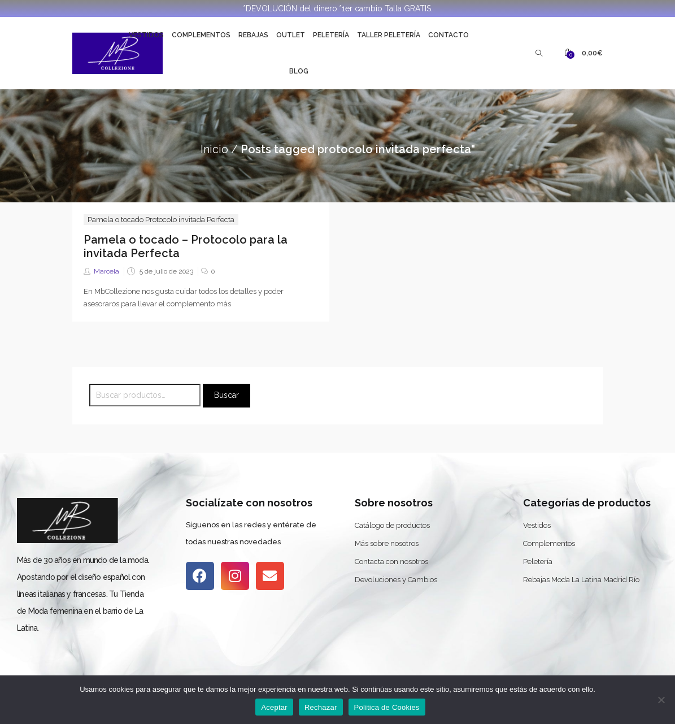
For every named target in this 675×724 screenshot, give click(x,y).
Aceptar (274, 707)
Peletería (331, 35)
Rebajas (253, 35)
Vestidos (146, 35)
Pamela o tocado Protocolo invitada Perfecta (161, 219)
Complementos (201, 35)
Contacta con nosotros (391, 561)
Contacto (448, 35)
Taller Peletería (388, 35)
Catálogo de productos (392, 525)
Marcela (106, 271)
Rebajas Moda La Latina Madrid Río (581, 579)
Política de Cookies (387, 707)
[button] (583, 53)
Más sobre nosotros (387, 543)
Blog (298, 71)
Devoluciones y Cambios (396, 579)
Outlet (290, 35)
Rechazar (320, 707)
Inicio (214, 149)
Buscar (226, 395)
